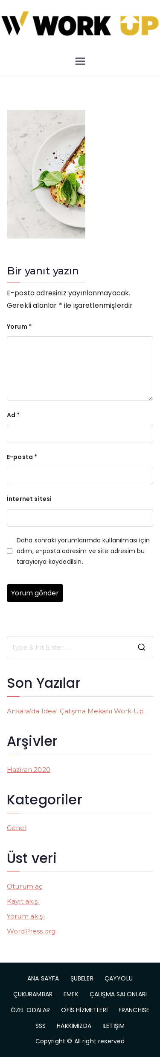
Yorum (19, 326)
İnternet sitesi (29, 499)
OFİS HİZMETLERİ (84, 1010)
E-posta (22, 457)
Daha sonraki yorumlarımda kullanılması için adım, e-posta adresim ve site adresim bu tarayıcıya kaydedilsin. (83, 551)
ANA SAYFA (43, 978)
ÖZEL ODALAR (30, 1010)
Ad (13, 415)
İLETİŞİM (113, 1026)
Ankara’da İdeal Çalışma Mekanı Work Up (75, 711)
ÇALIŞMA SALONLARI (118, 994)
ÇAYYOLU (119, 978)
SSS (40, 1026)
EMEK (71, 994)
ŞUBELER (81, 978)
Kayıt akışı (23, 901)
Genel (16, 828)
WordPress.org (31, 931)
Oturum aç (24, 886)
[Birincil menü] (80, 61)
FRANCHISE (134, 1010)
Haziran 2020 (28, 770)
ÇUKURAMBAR (33, 994)
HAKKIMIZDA (74, 1026)
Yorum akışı (26, 916)
